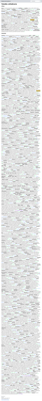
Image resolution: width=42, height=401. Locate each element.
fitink (14, 385)
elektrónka (35, 243)
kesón (11, 81)
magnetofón (3, 176)
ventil (16, 382)
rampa (31, 368)
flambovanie (37, 29)
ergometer (38, 152)
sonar (15, 338)
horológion (15, 289)
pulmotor (13, 159)
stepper (25, 105)
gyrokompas (17, 326)
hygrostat (28, 312)
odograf (24, 337)
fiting (11, 385)
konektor (3, 242)
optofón (29, 144)
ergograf (20, 153)
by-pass (37, 383)
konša (29, 99)
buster (21, 49)
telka (27, 194)
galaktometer (28, 110)
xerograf (2, 213)
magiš (15, 176)
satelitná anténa (31, 200)
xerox (6, 213)
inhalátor (8, 135)
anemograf (27, 280)
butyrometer (6, 112)
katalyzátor (29, 342)
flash (15, 390)
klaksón (30, 52)
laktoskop (22, 111)
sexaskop (17, 114)
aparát (30, 35)
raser (12, 233)
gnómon (18, 329)
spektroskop (13, 71)
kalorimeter (34, 246)
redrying (9, 115)
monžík (29, 359)
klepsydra (26, 290)
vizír (30, 57)
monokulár (29, 68)
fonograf (17, 180)
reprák (12, 169)
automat (14, 39)
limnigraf (28, 275)
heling (5, 374)
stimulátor (27, 122)
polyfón (31, 162)
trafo (30, 228)
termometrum (19, 247)
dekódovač (21, 209)
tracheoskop (25, 132)
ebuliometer (32, 112)
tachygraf (14, 127)
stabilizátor (22, 47)
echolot (37, 278)
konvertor (8, 226)
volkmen (27, 177)
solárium (6, 154)
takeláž (5, 369)
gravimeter (34, 263)
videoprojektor (4, 191)
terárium (27, 391)
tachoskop (39, 257)
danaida (5, 282)
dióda (21, 244)
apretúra (7, 13)
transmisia (29, 254)
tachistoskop (7, 151)
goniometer (33, 321)
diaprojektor (32, 191)
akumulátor (31, 223)
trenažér (38, 366)
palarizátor (30, 160)
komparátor (11, 69)
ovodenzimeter (27, 113)
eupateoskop (9, 313)
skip (30, 355)
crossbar (27, 222)
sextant (2, 328)
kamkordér (15, 185)
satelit (23, 200)
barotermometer (4, 272)
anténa (7, 199)
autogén (21, 75)
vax (18, 90)
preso (35, 101)
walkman (30, 177)
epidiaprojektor (22, 192)
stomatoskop (35, 138)
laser (2, 232)
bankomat (5, 40)
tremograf (7, 150)
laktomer (32, 110)
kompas (23, 325)
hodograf (16, 260)
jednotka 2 (18, 210)
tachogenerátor (21, 229)
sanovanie (36, 17)
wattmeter (5, 218)
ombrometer (22, 304)
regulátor (36, 47)
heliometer (3, 64)
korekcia (8, 9)
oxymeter (21, 129)
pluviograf (38, 304)
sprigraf (37, 131)
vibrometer (26, 292)
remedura (23, 9)
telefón (5, 164)
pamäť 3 (21, 210)
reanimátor (5, 160)
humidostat (17, 312)
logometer (31, 218)
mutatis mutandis (36, 30)
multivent (14, 94)
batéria (20, 383)
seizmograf (22, 298)
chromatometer (19, 303)
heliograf (14, 63)
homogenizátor (29, 74)
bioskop (6, 186)
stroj (22, 393)
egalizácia (22, 28)
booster (15, 49)
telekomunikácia (18, 163)
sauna (24, 155)
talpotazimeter (34, 248)
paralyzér (33, 55)
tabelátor (36, 378)
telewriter (5, 168)
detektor (15, 42)
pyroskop (12, 250)
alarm (24, 53)
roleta (7, 378)
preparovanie (28, 11)
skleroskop (27, 265)
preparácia (23, 11)
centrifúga (27, 86)
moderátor (15, 296)
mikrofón (34, 181)
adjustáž (19, 16)
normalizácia (13, 15)
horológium (7, 291)
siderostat (30, 65)
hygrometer (3, 309)
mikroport (3, 183)
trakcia (33, 20)
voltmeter (9, 216)
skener (26, 208)
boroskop (32, 319)
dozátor (24, 87)
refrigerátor (21, 79)
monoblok (3, 138)
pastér (10, 98)
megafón (14, 170)
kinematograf (10, 186)
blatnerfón (3, 174)
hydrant (35, 385)
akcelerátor (3, 345)
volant (16, 360)
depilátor (24, 106)
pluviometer (33, 304)
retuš (27, 10)
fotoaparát (26, 183)
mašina (34, 35)
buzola (26, 323)
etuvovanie (7, 29)
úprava (2, 8)
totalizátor (33, 306)
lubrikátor (24, 83)
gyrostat (31, 374)
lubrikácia (36, 24)
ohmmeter (17, 217)
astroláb (13, 322)
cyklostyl (12, 212)
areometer (11, 274)
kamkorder (19, 185)
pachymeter (17, 264)
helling (8, 374)
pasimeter (11, 319)
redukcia (31, 384)
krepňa (37, 356)
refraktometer (32, 302)
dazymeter (31, 273)
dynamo (24, 225)
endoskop (34, 117)
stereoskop (26, 70)
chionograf (13, 306)
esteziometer (37, 145)
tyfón (7, 53)
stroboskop (22, 196)
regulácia (26, 8)
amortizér (35, 294)
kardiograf (37, 121)
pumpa (9, 359)
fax (4, 167)
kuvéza (21, 149)
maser (27, 232)
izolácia (32, 390)
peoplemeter (25, 210)
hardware (26, 201)
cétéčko (17, 120)
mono (5, 171)
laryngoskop (30, 130)
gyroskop (27, 336)
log (15, 263)
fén (17, 107)
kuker (25, 56)
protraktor (20, 339)
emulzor (29, 73)
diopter (2, 70)
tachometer (16, 256)
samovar (36, 102)
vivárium (33, 392)
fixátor (27, 158)
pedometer (28, 259)
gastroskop (30, 138)
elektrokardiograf (4, 122)
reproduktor (3, 169)
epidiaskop (17, 192)
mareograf (14, 277)
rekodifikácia (19, 14)
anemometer (3, 280)
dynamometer (3, 246)
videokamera (5, 185)
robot (18, 38)
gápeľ (35, 115)
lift (36, 354)
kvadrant (38, 322)
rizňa (28, 373)
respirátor (26, 134)
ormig (27, 215)
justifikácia (14, 10)
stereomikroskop (22, 67)
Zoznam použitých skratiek (5, 399)
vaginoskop (9, 147)
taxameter (31, 258)
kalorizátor (5, 97)
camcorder (23, 185)
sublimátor (27, 282)
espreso (28, 101)
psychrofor (14, 79)
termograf (23, 249)
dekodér (24, 209)
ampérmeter (32, 216)
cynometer (6, 223)
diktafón (2, 177)
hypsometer (25, 271)
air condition (6, 91)
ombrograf (27, 304)
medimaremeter (23, 276)
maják (34, 54)
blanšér (18, 100)
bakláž (39, 369)
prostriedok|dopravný (29, 375)
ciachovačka (14, 50)
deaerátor (7, 73)
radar (27, 334)
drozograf (14, 308)
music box (5, 162)
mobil (2, 165)
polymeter (33, 310)
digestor (3, 95)
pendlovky (27, 288)
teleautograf (38, 167)
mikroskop (27, 66)
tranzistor (12, 245)
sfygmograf (36, 128)
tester (11, 43)
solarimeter (3, 240)
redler (10, 352)
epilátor (27, 106)
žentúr (11, 116)
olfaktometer (14, 145)
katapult (34, 367)
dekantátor (30, 85)
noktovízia (17, 341)
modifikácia (20, 8)
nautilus (14, 359)
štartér (2, 344)
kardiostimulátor (18, 123)
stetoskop (3, 121)
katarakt (28, 295)
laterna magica (3, 187)
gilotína (35, 389)
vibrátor (7, 294)
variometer (12, 318)
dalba (34, 370)
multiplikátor (36, 297)
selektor (38, 49)
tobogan (34, 371)
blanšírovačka (24, 100)
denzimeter (17, 274)
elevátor (17, 351)
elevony (7, 362)
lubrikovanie (3, 25)
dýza (17, 255)
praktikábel (28, 388)
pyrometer (31, 247)
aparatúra (22, 36)
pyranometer (34, 239)
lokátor (27, 340)
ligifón (23, 164)
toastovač (21, 103)
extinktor (3, 78)
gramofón (10, 175)
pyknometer (3, 275)
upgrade (14, 202)
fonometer (6, 302)
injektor (24, 358)
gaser (37, 233)
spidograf (16, 261)
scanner (29, 208)
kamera (27, 184)
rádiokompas (3, 327)
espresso (32, 101)
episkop (14, 193)
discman (6, 179)
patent (4, 38)
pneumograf (14, 131)
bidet (38, 387)
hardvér (22, 201)
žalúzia (9, 377)
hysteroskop (32, 147)
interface (28, 206)
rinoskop (6, 130)
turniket (33, 375)
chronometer (28, 287)
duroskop (39, 264)
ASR (33, 335)
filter (15, 84)
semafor (4, 54)
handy (5, 165)
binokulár (9, 68)
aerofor (20, 80)
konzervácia (35, 26)
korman (22, 361)
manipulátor (35, 41)
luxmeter (14, 239)
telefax (37, 166)
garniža (21, 376)
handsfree (21, 165)
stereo (26, 171)
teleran (8, 336)
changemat (27, 40)
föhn (15, 107)
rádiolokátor (22, 334)
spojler (39, 362)
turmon (5, 57)
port (16, 243)
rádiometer (20, 234)
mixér (5, 99)
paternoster (8, 355)
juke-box (28, 161)
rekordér (22, 187)
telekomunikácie (24, 163)
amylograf (3, 110)
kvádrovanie (3, 26)
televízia (16, 194)
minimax (10, 78)
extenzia (36, 20)
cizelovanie (5, 24)
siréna (34, 51)
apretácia (37, 12)
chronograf (4, 286)
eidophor (28, 195)
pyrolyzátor (16, 88)
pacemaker (27, 123)
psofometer (22, 314)
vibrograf (13, 293)
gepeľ (38, 115)
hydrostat (24, 312)
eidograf (37, 214)
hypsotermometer (31, 271)
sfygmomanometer (4, 128)
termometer (12, 247)
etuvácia (2, 29)
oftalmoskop (23, 143)
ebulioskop (37, 112)
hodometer (21, 260)
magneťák (9, 176)
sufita (18, 389)
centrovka (32, 86)
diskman (3, 179)
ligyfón (26, 164)
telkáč (29, 194)
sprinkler (21, 78)
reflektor (16, 59)
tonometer (33, 127)
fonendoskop (22, 118)
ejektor (29, 357)
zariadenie (3, 35)
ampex (27, 174)
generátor (23, 224)
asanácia (2, 19)
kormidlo (38, 360)
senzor (13, 241)
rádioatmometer (14, 238)
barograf (3, 273)
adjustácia (15, 16)
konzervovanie (3, 27)
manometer (3, 270)
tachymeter (10, 321)
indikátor (9, 82)
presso (38, 101)
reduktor (34, 296)
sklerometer (32, 266)
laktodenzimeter (37, 110)
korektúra (3, 11)
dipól (34, 199)
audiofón (12, 142)
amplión (18, 169)
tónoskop (35, 197)
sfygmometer (10, 128)
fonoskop (10, 137)
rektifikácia (14, 9)
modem (36, 207)
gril (14, 104)
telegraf (10, 166)
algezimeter (26, 146)
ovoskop (22, 113)
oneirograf (8, 152)
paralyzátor (29, 55)
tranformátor (22, 228)
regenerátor (26, 97)
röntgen (10, 119)
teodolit (17, 320)
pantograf (8, 72)
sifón (32, 386)
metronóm (31, 291)
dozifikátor (28, 87)
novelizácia (34, 13)
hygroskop (35, 308)
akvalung (37, 79)
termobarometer (10, 272)
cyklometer (6, 262)
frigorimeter (34, 313)
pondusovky (3, 289)
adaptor (21, 48)
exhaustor (38, 95)
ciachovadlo (19, 50)
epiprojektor (19, 193)
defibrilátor (16, 126)
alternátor (3, 225)
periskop (10, 58)
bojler (21, 96)
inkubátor (17, 148)
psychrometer (31, 309)
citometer (16, 281)
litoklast (25, 136)
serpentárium (19, 392)
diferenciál (15, 346)
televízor (20, 194)
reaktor (10, 89)
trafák (28, 228)
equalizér (14, 181)
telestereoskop (33, 64)
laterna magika (35, 186)
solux (31, 154)
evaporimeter (23, 311)
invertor (31, 227)
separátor (3, 85)
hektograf (33, 213)
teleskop (31, 59)
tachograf (11, 257)
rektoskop (17, 139)
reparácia (38, 9)
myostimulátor (38, 135)
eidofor (35, 195)
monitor (8, 117)
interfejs (34, 206)
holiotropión (3, 290)
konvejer (19, 350)
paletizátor (23, 353)
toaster (27, 103)
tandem (37, 36)
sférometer (37, 303)
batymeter (16, 278)
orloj (2, 291)
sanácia (32, 17)
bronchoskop (11, 133)
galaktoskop (18, 111)
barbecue (7, 105)
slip (18, 372)
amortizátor (31, 294)
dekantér (26, 85)
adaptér (18, 48)
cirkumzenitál (25, 330)
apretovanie (3, 13)
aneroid (25, 270)
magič (13, 176)
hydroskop (15, 290)
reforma (7, 12)
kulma (36, 107)
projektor (28, 190)
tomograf (10, 120)
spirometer (32, 133)
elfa (32, 352)
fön (13, 107)
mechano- (10, 36)
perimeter (36, 142)
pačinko (14, 41)
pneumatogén (3, 83)
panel (32, 37)
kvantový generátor (16, 230)
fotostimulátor (5, 144)
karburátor (13, 343)
